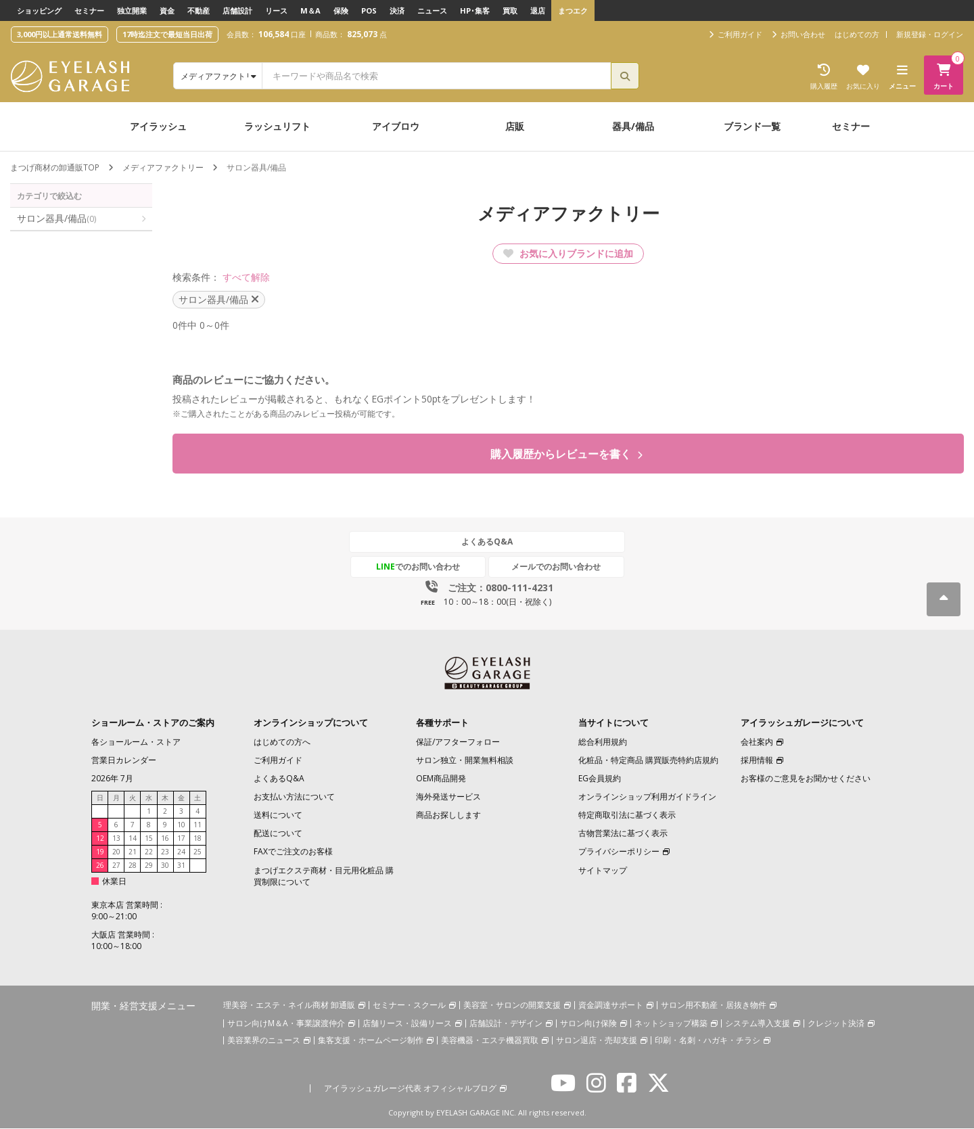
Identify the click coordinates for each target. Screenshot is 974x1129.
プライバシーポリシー (618, 852)
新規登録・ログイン (929, 34)
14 (133, 839)
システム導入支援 (757, 1024)
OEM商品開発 (441, 779)
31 (181, 866)
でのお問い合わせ (424, 567)
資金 (167, 10)
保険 (340, 10)
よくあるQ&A (487, 542)
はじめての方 (857, 34)
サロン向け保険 (588, 1024)
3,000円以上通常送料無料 (59, 34)
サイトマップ (602, 871)
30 (165, 866)
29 (149, 866)
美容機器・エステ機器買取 (489, 1040)
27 (116, 866)
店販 (514, 126)
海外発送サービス (448, 797)
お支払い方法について (294, 797)
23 (165, 852)
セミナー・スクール (409, 1005)
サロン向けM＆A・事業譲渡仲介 (286, 1024)
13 (116, 839)
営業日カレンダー (123, 760)
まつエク (573, 10)
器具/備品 (633, 126)
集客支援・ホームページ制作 (370, 1040)
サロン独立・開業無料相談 (464, 760)
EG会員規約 (599, 779)
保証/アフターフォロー (458, 742)
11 (197, 825)
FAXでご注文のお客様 (293, 852)
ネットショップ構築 (671, 1024)
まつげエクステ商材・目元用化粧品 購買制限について (324, 876)
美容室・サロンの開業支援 (512, 1005)
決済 (397, 10)
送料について (278, 815)
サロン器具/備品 (56, 218)
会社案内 (757, 742)
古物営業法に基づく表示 (623, 833)
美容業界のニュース (263, 1040)
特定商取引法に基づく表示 (627, 815)
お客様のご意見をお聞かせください (806, 779)
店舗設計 (237, 10)
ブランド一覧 (752, 126)
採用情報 (757, 760)
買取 (510, 10)
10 (181, 825)
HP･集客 (475, 10)
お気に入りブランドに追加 (568, 253)
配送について (278, 833)
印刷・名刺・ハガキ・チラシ (707, 1040)
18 (197, 839)
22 (149, 852)
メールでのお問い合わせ (550, 567)
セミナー (89, 10)
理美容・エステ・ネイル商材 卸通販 (289, 1005)
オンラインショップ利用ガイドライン (647, 797)
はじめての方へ (282, 742)
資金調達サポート (610, 1005)
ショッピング (39, 10)
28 (133, 866)
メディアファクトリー (163, 167)
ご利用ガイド (278, 760)
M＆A (310, 10)
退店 (537, 10)
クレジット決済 (836, 1024)
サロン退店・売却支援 (596, 1040)
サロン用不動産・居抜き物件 (713, 1005)
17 (181, 839)
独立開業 (132, 10)
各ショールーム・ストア (136, 742)
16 (165, 839)
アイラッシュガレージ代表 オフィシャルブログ (410, 1089)
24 (181, 852)
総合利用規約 (602, 742)
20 (116, 852)
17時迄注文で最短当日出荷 (167, 34)
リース (276, 10)
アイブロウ (395, 126)
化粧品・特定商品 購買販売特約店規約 (648, 760)
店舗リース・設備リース (407, 1024)
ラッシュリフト (277, 126)
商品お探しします (448, 815)
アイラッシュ (158, 126)
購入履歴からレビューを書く (566, 453)
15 (149, 839)
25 (197, 852)
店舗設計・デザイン (505, 1024)
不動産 (198, 10)
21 (133, 852)
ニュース (432, 10)
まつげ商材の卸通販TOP (54, 167)
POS (369, 10)
